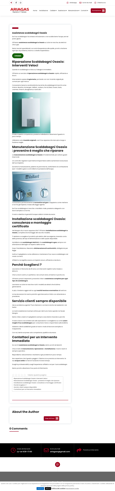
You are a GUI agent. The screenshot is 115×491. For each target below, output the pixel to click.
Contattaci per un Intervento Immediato (27, 389)
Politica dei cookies (58, 488)
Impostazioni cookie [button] (72, 488)
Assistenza (61, 11)
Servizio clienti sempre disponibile (25, 387)
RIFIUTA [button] (48, 488)
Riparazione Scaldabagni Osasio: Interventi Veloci (30, 378)
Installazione (43, 11)
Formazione (98, 10)
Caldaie (52, 11)
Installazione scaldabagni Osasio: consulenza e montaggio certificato (37, 383)
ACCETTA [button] (40, 488)
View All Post (51, 418)
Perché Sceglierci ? (20, 385)
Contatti (84, 11)
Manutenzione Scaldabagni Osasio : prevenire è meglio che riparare (36, 381)
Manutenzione (73, 11)
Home (35, 11)
